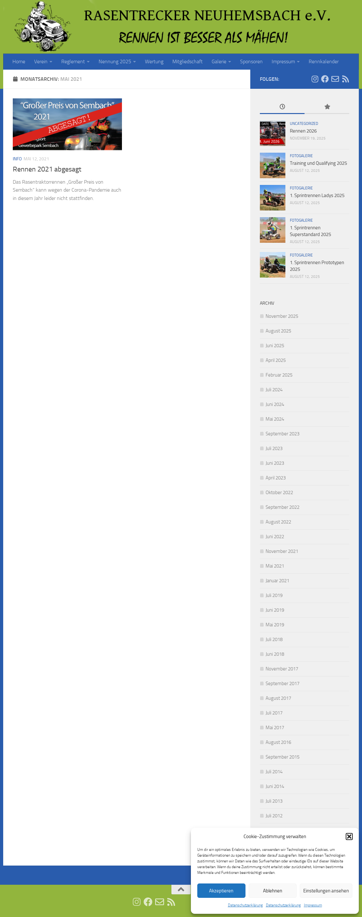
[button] (349, 836)
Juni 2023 (275, 463)
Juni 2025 (275, 345)
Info (17, 159)
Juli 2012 (274, 816)
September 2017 (282, 683)
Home (18, 61)
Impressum (313, 905)
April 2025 (276, 360)
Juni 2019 (275, 610)
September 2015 (282, 757)
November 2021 (282, 551)
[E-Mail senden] (335, 79)
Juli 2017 (274, 713)
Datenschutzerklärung (245, 905)
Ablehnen (272, 891)
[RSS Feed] (345, 79)
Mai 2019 (275, 625)
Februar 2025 (279, 375)
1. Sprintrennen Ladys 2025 (317, 195)
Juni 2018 (275, 654)
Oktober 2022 (279, 492)
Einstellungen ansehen (326, 891)
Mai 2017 (275, 727)
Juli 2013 (274, 801)
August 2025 (278, 331)
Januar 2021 (277, 581)
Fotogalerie (301, 156)
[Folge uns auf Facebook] (325, 79)
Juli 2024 (274, 390)
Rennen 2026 (303, 131)
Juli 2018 (274, 639)
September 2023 (282, 434)
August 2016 (278, 742)
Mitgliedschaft (187, 61)
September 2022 (282, 507)
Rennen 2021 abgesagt (47, 169)
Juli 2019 (274, 595)
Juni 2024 (275, 404)
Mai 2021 (275, 566)
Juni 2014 (275, 786)
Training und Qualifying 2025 (318, 163)
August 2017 (278, 698)
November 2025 (282, 316)
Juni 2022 (275, 536)
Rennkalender (324, 61)
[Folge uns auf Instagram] (315, 79)
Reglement (73, 61)
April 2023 (276, 478)
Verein (41, 61)
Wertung (154, 61)
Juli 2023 (274, 448)
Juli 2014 (274, 772)
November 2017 (282, 669)
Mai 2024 (275, 419)
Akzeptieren (221, 891)
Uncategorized (304, 123)
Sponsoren (251, 61)
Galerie (219, 61)
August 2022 (278, 522)
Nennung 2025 (115, 61)
